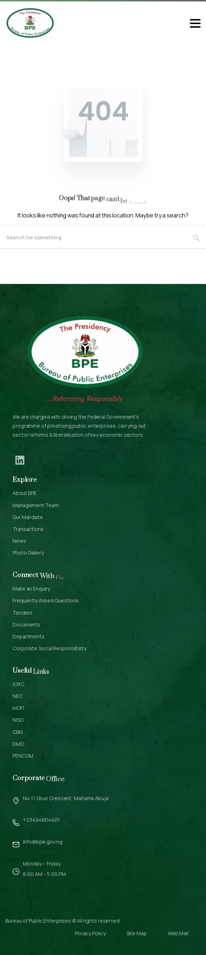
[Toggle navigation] (195, 23)
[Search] (93, 237)
